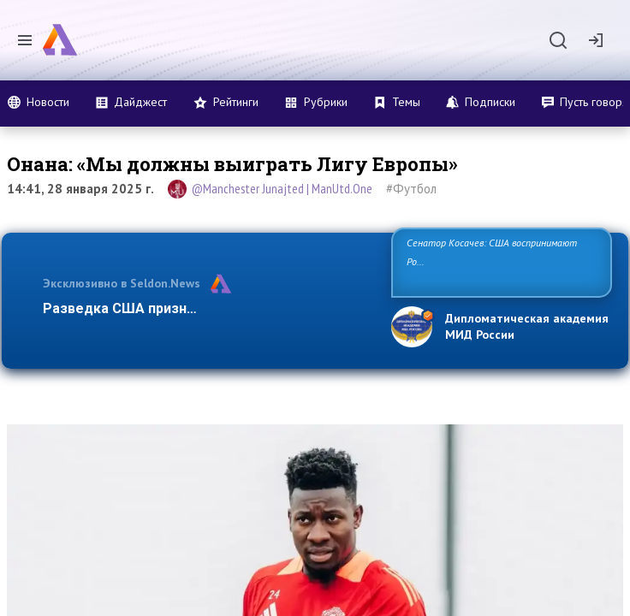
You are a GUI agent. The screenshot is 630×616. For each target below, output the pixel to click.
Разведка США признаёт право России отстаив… (208, 308)
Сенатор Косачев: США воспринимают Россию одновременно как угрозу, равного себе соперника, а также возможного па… (498, 261)
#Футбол (411, 189)
